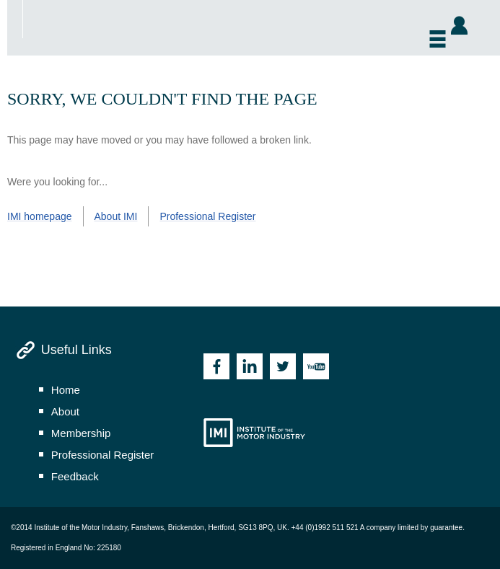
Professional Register (207, 216)
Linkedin (250, 366)
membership (81, 433)
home (65, 390)
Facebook (216, 366)
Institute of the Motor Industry (254, 432)
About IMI (116, 216)
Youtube (316, 366)
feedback (75, 476)
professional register (102, 455)
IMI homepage (39, 216)
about (65, 411)
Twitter (283, 366)
